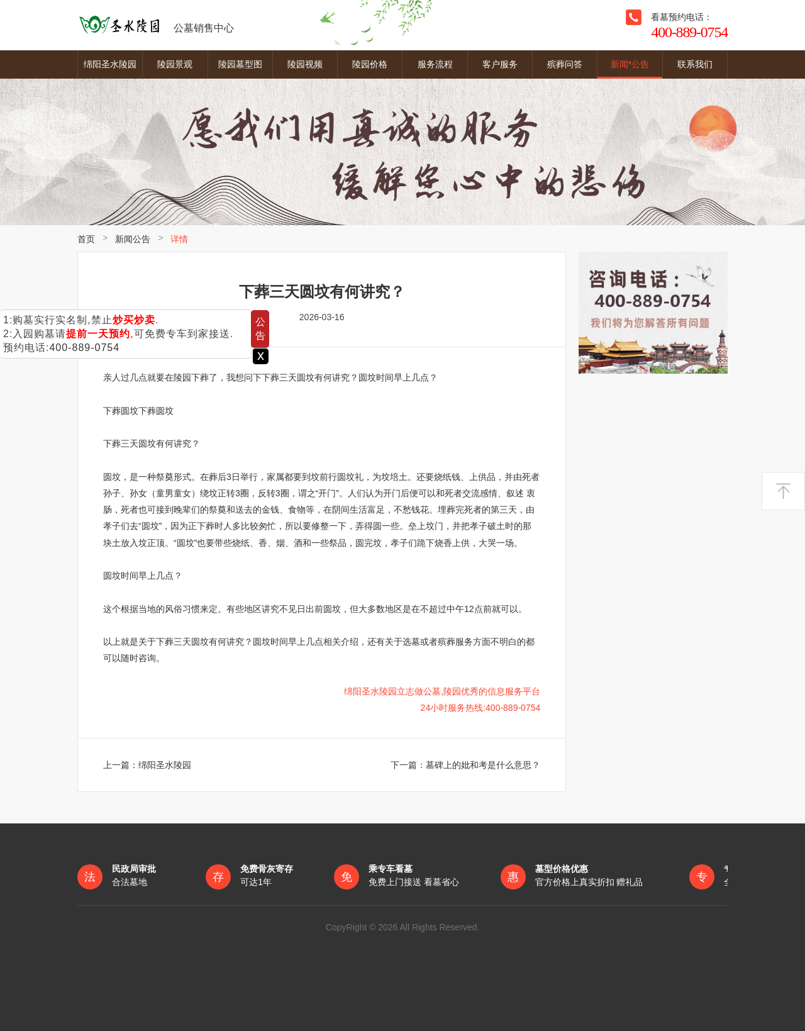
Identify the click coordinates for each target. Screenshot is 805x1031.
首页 (86, 239)
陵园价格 (369, 64)
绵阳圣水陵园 (110, 64)
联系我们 (695, 64)
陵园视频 (305, 64)
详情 (179, 239)
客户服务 (500, 64)
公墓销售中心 (155, 25)
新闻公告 (132, 239)
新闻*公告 (630, 64)
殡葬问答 (564, 64)
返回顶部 (783, 491)
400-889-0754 (84, 347)
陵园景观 (174, 64)
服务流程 (435, 64)
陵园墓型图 (240, 64)
